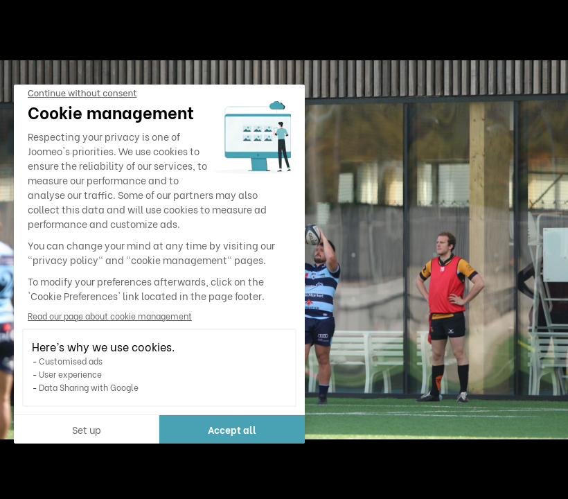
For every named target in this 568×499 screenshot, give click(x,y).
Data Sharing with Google (89, 387)
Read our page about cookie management (110, 316)
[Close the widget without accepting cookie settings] (82, 93)
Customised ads (71, 361)
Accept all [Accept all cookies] (232, 429)
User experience (70, 374)
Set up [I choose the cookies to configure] (86, 429)
